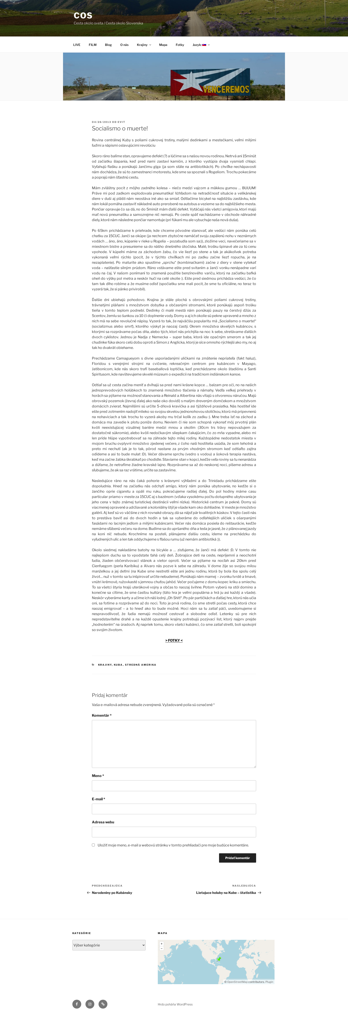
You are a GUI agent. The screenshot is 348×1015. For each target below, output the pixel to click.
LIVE (76, 45)
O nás (124, 45)
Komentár (102, 715)
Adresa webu (103, 822)
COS (83, 15)
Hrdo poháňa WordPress (175, 1004)
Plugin (269, 982)
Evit (121, 122)
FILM (93, 45)
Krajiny (144, 45)
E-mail (98, 799)
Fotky (180, 45)
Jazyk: (201, 45)
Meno (98, 776)
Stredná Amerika (141, 664)
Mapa (163, 45)
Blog (108, 45)
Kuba (118, 664)
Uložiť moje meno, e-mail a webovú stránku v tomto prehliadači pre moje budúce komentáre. (173, 845)
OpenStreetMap (237, 982)
